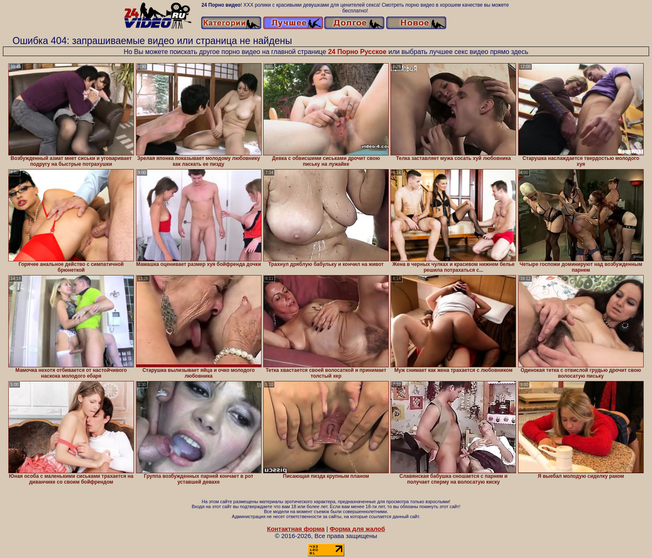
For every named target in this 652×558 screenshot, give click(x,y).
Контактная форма (296, 528)
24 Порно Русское (357, 51)
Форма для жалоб (357, 528)
